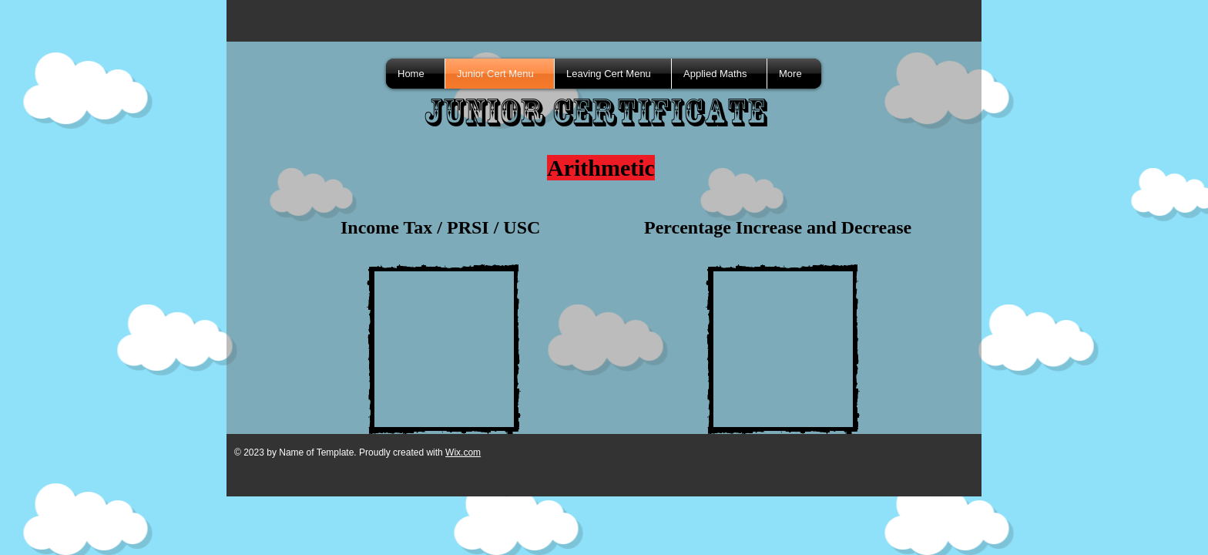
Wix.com (463, 452)
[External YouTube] (444, 349)
